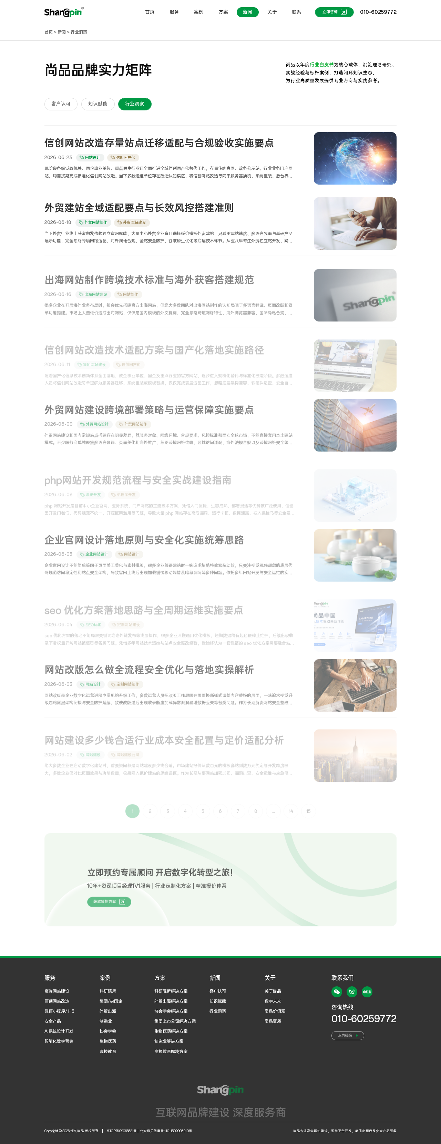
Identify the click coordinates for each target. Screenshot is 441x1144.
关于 (272, 12)
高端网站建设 (56, 991)
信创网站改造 (56, 1001)
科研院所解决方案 (170, 991)
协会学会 (108, 1031)
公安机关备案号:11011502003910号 (166, 1131)
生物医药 (108, 1041)
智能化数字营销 (58, 1041)
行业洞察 (79, 32)
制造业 (106, 1021)
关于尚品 (273, 991)
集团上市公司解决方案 (175, 1021)
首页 (150, 12)
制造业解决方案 (168, 1041)
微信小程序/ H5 (59, 1011)
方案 (223, 12)
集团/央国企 (111, 1001)
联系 (296, 12)
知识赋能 (217, 1001)
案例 (199, 12)
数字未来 (273, 1001)
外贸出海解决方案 (170, 1001)
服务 (174, 12)
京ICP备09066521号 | (122, 1131)
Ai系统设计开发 (58, 1031)
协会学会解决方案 (170, 1011)
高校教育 (108, 1051)
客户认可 (217, 991)
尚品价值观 (275, 1011)
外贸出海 (108, 1011)
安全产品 (52, 1021)
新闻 (248, 12)
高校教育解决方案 (170, 1051)
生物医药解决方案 (170, 1031)
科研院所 (108, 991)
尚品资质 (273, 1021)
